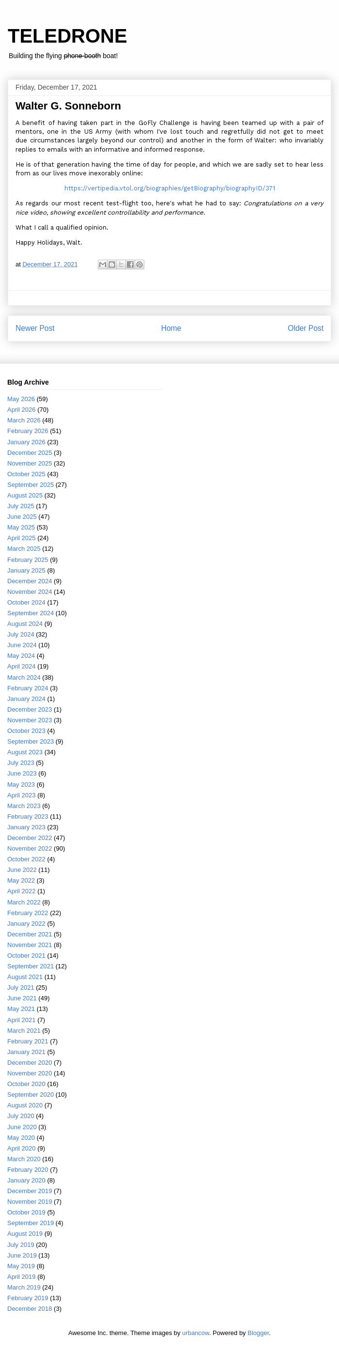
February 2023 (27, 816)
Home (171, 328)
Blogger (258, 1332)
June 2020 (22, 1127)
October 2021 (26, 955)
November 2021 (29, 944)
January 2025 (26, 570)
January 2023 (26, 827)
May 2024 (21, 655)
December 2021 (29, 934)
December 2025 (29, 452)
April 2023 (21, 795)
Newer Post (35, 328)
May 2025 (21, 527)
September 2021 (30, 966)
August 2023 (25, 752)
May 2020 (21, 1137)
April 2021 (21, 1020)
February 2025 (27, 559)
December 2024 (29, 581)
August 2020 (25, 1105)
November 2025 (29, 463)
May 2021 (21, 1008)
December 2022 (29, 837)
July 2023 (20, 762)
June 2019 (22, 1255)
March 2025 (24, 548)
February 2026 (27, 431)
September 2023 (30, 741)
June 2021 (22, 998)
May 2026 (21, 399)
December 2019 (29, 1191)
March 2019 (24, 1287)
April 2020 (21, 1148)
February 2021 (27, 1041)
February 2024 (27, 688)
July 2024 (20, 634)
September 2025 (30, 484)
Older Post (306, 328)
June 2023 (22, 773)
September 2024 (30, 613)
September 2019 (30, 1223)
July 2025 (20, 506)
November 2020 (29, 1073)
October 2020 (26, 1084)
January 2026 (26, 442)
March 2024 (24, 677)
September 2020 (30, 1094)
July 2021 (20, 987)
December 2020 (29, 1062)
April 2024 (21, 666)
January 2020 (26, 1180)
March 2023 (24, 805)
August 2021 (25, 976)
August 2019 (25, 1233)
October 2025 (26, 474)
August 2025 (25, 495)
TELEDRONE (67, 36)
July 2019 (20, 1244)
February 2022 (27, 913)
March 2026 (24, 420)
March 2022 (24, 902)
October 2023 (26, 730)
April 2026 (21, 409)
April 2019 (21, 1276)
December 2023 (29, 709)
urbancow (195, 1332)
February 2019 (27, 1298)
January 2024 (26, 698)
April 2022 (21, 891)
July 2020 (20, 1115)
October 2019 (26, 1212)
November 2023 (29, 720)
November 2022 (29, 848)
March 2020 (24, 1159)
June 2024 (22, 645)
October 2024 (26, 602)
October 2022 (26, 859)
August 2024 (25, 623)
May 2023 (21, 784)
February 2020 (27, 1169)
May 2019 (21, 1266)
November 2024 (29, 591)
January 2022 (26, 923)
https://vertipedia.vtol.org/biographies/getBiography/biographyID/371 (169, 188)
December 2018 (29, 1308)
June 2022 (22, 869)
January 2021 (26, 1052)
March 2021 (24, 1030)
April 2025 (21, 538)
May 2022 (21, 880)
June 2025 (22, 516)
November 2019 (29, 1201)
